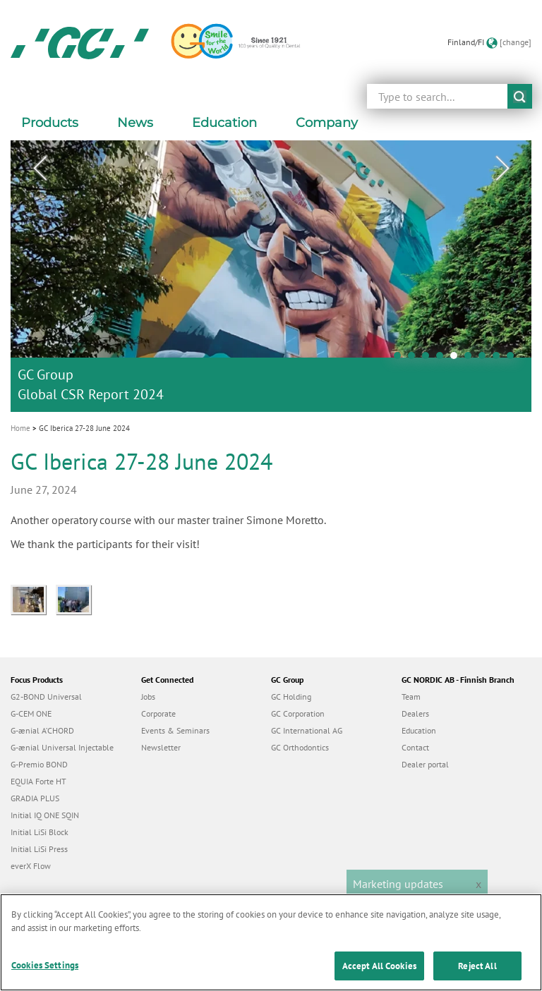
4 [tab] (443, 359)
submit (519, 96)
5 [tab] (457, 359)
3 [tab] (429, 359)
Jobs (148, 696)
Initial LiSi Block (39, 832)
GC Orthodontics (300, 747)
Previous (39, 168)
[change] (515, 42)
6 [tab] (471, 359)
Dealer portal (425, 764)
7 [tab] (485, 359)
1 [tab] (401, 359)
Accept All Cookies (379, 971)
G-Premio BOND (39, 764)
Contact (415, 747)
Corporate (158, 713)
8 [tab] (500, 359)
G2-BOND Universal (46, 696)
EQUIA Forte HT (38, 781)
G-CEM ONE (31, 713)
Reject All (477, 971)
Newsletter (161, 747)
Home (20, 428)
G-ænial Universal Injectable (62, 747)
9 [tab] (514, 359)
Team (411, 696)
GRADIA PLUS (35, 798)
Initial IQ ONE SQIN (45, 815)
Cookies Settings (44, 970)
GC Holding (291, 696)
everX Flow (31, 866)
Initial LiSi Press (39, 849)
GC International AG (306, 730)
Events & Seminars (175, 730)
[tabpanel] (271, 276)
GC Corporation (298, 713)
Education (419, 730)
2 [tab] (415, 359)
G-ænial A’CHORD (42, 730)
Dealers (415, 713)
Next (502, 168)
